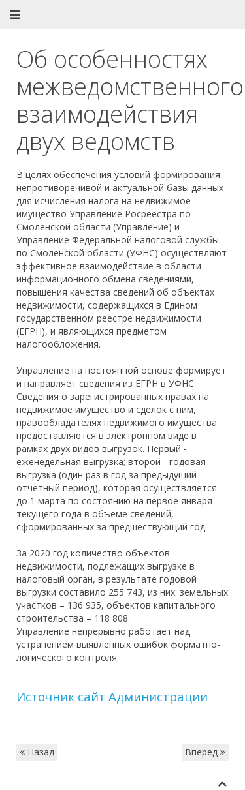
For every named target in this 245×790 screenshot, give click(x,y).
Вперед (205, 752)
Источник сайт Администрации (112, 696)
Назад (37, 752)
